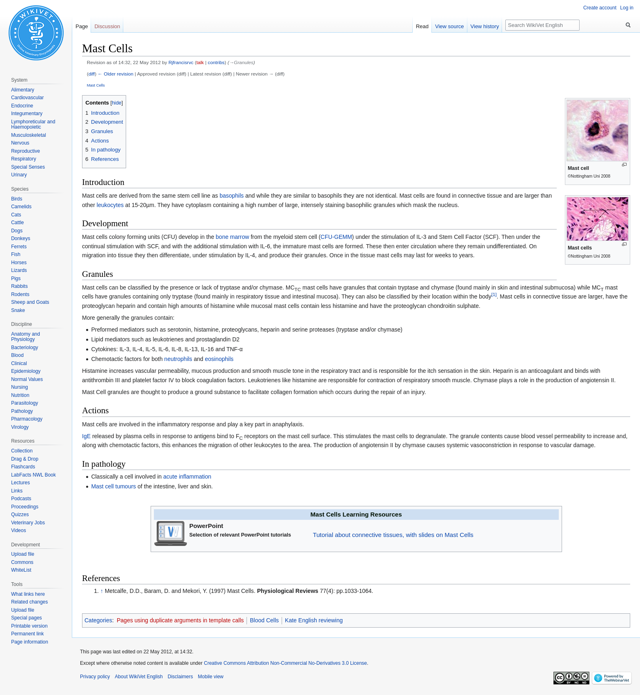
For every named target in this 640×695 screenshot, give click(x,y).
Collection (22, 451)
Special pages (26, 618)
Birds (16, 199)
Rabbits (19, 286)
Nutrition (20, 395)
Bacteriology (24, 347)
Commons (22, 562)
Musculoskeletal (28, 135)
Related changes (29, 602)
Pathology (22, 411)
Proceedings (24, 507)
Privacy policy (95, 676)
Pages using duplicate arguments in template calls (180, 620)
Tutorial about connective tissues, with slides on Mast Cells (393, 534)
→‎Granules (241, 62)
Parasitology (24, 403)
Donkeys (20, 238)
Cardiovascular (27, 97)
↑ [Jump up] (101, 591)
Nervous (20, 143)
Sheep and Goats (30, 302)
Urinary (19, 175)
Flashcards (23, 467)
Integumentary (26, 113)
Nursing (19, 387)
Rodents (20, 294)
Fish (15, 254)
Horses (19, 262)
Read (422, 26)
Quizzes (20, 514)
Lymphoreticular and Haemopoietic (33, 124)
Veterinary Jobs (28, 523)
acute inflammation (187, 476)
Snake (18, 310)
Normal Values (27, 379)
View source (449, 26)
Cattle (17, 222)
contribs (216, 62)
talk (200, 62)
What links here (28, 594)
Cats (16, 215)
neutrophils (178, 359)
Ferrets (19, 246)
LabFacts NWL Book (33, 475)
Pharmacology (26, 419)
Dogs (16, 231)
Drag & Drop (24, 459)
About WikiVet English (138, 676)
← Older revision (115, 73)
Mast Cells (96, 85)
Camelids (21, 206)
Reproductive (25, 151)
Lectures (20, 483)
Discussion (107, 26)
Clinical (19, 363)
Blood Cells (264, 620)
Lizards (19, 270)
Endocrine (22, 106)
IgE (86, 436)
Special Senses (28, 167)
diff (92, 73)
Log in (626, 8)
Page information (29, 642)
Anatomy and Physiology (25, 337)
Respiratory (23, 159)
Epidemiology (25, 371)
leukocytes (110, 205)
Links (16, 491)
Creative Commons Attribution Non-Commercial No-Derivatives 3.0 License (285, 663)
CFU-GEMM (336, 237)
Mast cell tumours (113, 486)
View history (485, 26)
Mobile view (211, 676)
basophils (232, 195)
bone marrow (232, 237)
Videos (18, 530)
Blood (17, 355)
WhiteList (21, 570)
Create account (599, 8)
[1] (494, 294)
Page (82, 26)
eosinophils (219, 359)
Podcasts (21, 498)
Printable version (29, 626)
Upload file (22, 554)
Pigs (15, 278)
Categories (98, 620)
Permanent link (27, 634)
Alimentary (22, 90)
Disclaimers (180, 676)
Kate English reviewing (314, 620)
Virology (20, 427)
